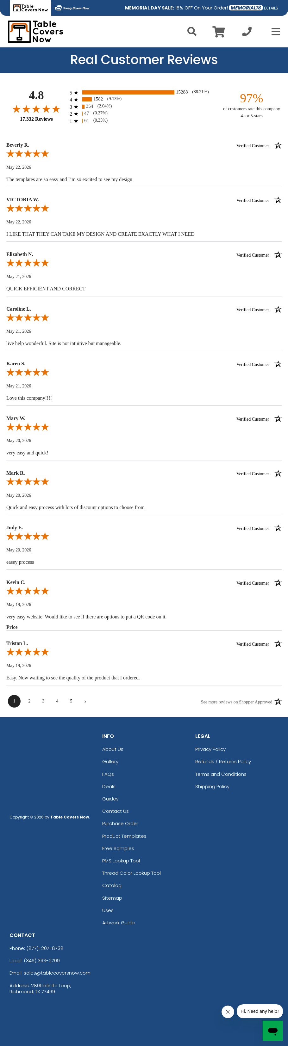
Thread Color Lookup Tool (131, 873)
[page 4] (57, 701)
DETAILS (271, 8)
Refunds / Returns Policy (223, 761)
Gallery (110, 761)
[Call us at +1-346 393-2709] (247, 33)
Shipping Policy (212, 786)
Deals (109, 786)
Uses (108, 910)
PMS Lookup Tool (121, 860)
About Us (112, 749)
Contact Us (115, 811)
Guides (110, 798)
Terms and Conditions (221, 774)
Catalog (112, 885)
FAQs (108, 774)
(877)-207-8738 (45, 948)
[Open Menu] (273, 32)
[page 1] (14, 701)
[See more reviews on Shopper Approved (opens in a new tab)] (236, 701)
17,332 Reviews (36, 119)
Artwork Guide (118, 922)
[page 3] (43, 701)
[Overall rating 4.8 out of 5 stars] (36, 109)
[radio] (144, 92)
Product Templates (124, 836)
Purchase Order (120, 823)
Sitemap (112, 898)
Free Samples (118, 848)
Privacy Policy (210, 749)
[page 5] (71, 701)
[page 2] (29, 701)
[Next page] (85, 701)
